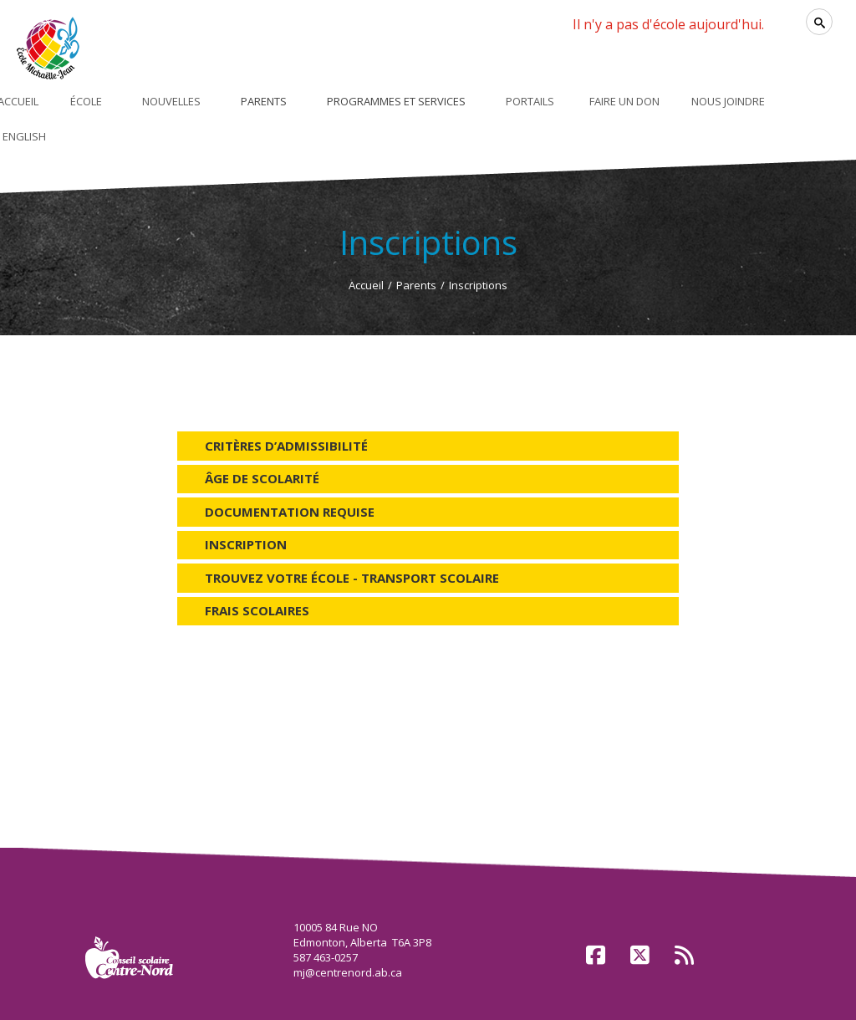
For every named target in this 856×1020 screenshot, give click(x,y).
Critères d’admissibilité (286, 445)
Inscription (246, 544)
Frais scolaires (257, 610)
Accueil (366, 285)
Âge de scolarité (262, 478)
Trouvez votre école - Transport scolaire (352, 577)
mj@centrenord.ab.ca (347, 972)
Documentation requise (289, 511)
